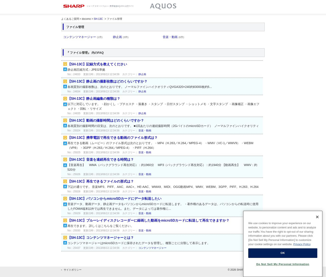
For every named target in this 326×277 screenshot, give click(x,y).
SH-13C (98, 18)
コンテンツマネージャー (83, 37)
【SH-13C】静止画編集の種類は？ (94, 98)
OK (283, 256)
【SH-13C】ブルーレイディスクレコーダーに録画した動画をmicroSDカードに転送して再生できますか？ (149, 220)
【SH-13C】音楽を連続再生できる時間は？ (101, 159)
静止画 (120, 37)
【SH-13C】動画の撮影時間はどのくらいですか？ (106, 120)
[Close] (317, 220)
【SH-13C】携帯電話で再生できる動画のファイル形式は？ (113, 137)
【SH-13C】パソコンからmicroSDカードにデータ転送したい (115, 198)
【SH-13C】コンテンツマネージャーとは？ (101, 237)
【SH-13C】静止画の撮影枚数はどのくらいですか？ (108, 81)
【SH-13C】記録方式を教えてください (97, 64)
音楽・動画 (173, 37)
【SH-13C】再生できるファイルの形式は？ (101, 181)
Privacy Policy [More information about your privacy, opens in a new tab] (302, 247)
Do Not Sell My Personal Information (282, 267)
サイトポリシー (73, 269)
